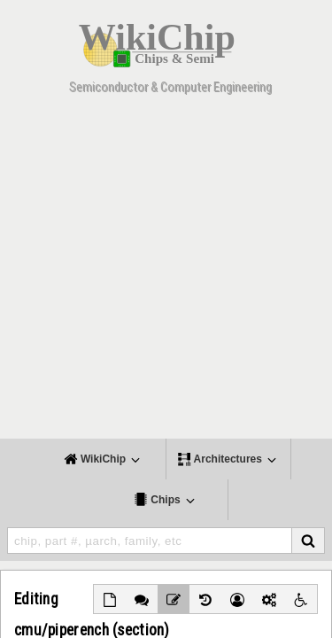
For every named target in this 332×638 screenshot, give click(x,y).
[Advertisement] (166, 272)
